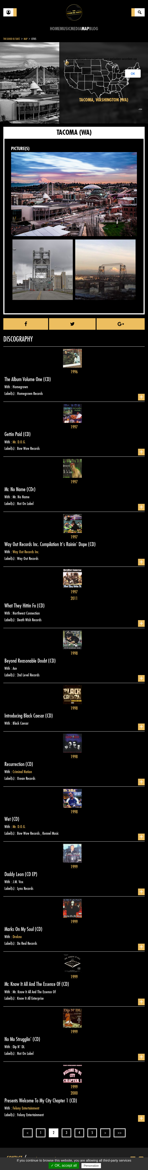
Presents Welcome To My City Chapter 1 (36, 1100)
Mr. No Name (15, 489)
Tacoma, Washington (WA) (103, 100)
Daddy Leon (14, 874)
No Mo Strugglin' (18, 1039)
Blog (93, 28)
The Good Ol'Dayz (11, 39)
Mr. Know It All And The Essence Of (32, 984)
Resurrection (15, 764)
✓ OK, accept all (64, 1165)
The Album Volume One (23, 379)
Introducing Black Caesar (24, 715)
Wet (8, 819)
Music (65, 28)
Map (85, 28)
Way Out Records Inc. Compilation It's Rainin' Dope (46, 544)
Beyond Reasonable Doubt (26, 660)
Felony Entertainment (26, 1108)
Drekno (17, 937)
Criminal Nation (22, 772)
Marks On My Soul (19, 929)
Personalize (91, 1165)
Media (76, 28)
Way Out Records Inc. (26, 552)
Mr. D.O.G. (19, 442)
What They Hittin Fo (20, 605)
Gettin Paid (13, 434)
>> (120, 1133)
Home (55, 28)
